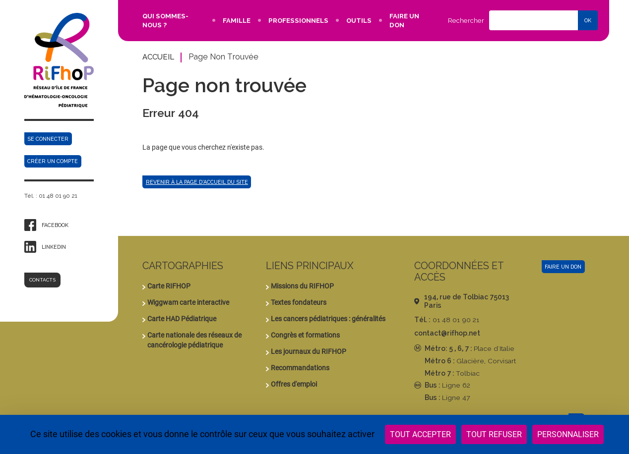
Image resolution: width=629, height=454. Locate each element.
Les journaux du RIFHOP (308, 351)
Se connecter (47, 139)
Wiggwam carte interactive (188, 302)
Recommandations (300, 368)
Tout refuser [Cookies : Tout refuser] (494, 434)
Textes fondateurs (298, 302)
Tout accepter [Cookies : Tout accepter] (420, 434)
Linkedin (54, 247)
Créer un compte (52, 161)
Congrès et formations (305, 335)
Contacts (42, 280)
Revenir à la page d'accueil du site (197, 182)
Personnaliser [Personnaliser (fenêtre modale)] (568, 434)
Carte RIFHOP (168, 286)
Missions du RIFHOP (302, 286)
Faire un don (563, 267)
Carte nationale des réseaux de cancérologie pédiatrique (194, 340)
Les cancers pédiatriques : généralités (328, 319)
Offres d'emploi (294, 384)
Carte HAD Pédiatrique (181, 319)
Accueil (158, 57)
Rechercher (466, 20)
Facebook (55, 225)
